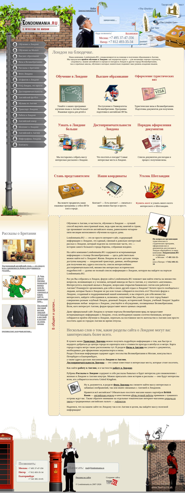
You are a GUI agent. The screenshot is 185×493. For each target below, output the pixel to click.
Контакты (23, 144)
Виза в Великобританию (30, 62)
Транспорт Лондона (28, 109)
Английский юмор (28, 121)
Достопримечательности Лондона (85, 362)
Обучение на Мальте (29, 50)
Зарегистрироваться (87, 10)
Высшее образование (29, 56)
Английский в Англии (29, 133)
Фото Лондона (26, 73)
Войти (93, 8)
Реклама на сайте (83, 477)
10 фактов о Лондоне (29, 79)
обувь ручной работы (142, 395)
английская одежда (104, 395)
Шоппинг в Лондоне (29, 127)
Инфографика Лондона (30, 138)
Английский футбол (28, 97)
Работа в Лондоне (27, 115)
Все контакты (132, 33)
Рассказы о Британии (29, 68)
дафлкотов (120, 401)
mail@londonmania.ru (94, 468)
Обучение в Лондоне (29, 44)
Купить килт (143, 203)
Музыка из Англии (28, 103)
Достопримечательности (30, 91)
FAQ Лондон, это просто (30, 85)
